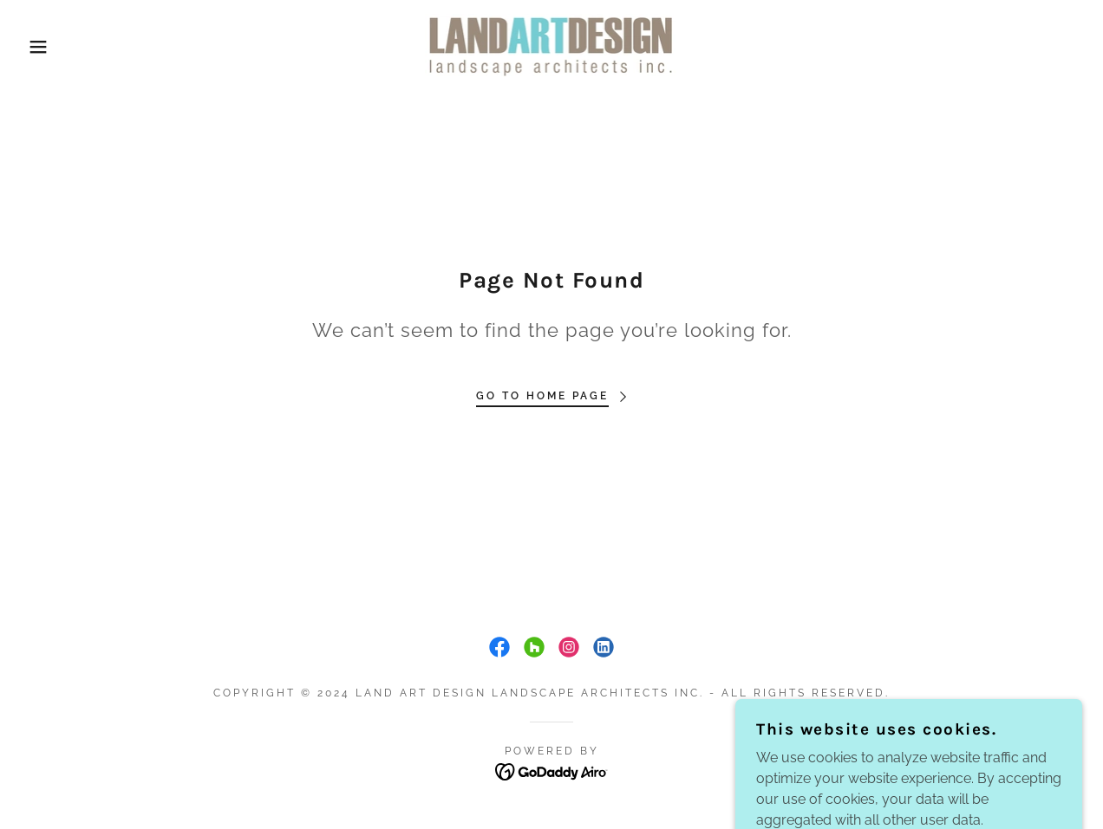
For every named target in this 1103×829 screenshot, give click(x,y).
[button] (55, 46)
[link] (551, 45)
